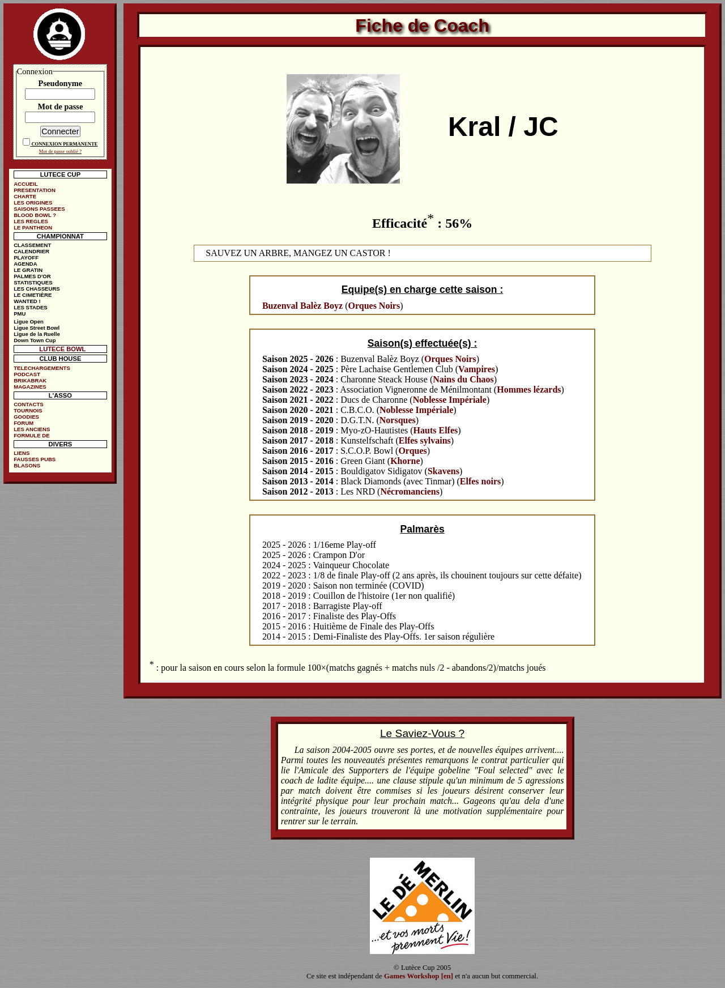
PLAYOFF (26, 257)
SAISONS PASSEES (39, 209)
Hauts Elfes (435, 430)
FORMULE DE (31, 435)
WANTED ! (27, 301)
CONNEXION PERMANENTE (64, 144)
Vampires (476, 369)
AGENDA (25, 264)
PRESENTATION (35, 190)
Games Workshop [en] (418, 976)
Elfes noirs (480, 481)
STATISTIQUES (33, 282)
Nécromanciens (410, 491)
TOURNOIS (28, 410)
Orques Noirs (374, 305)
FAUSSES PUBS (35, 459)
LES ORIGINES (33, 202)
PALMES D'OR (32, 276)
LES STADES (31, 307)
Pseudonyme (61, 83)
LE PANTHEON (33, 227)
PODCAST (27, 374)
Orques (412, 450)
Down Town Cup (35, 340)
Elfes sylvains (425, 440)
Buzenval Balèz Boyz (302, 305)
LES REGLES (31, 221)
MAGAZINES (30, 387)
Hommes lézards (529, 389)
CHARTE (25, 196)
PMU (19, 313)
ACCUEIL (26, 184)
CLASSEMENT (32, 245)
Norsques (397, 420)
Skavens (443, 471)
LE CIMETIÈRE (33, 295)
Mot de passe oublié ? (60, 151)
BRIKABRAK (30, 380)
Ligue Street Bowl (36, 328)
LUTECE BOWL (62, 349)
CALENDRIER (31, 251)
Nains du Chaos (463, 379)
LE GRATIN (28, 270)
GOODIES (26, 417)
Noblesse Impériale (450, 399)
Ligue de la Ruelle (37, 334)
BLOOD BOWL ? (35, 215)
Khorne (405, 461)
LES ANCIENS (32, 429)
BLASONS (27, 465)
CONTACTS (29, 404)
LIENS (21, 453)
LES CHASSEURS (37, 289)
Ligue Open (29, 321)
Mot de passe (60, 106)
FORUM (23, 423)
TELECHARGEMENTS (42, 368)
